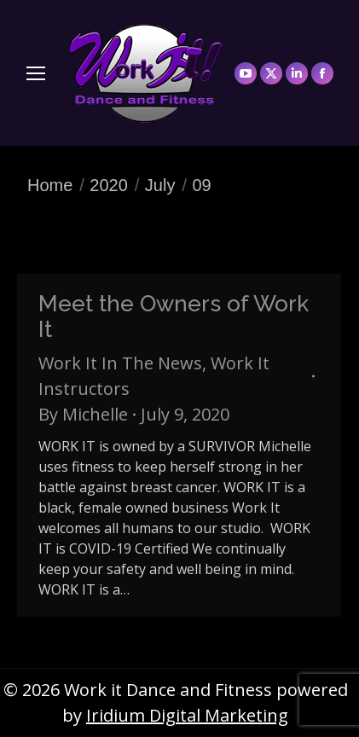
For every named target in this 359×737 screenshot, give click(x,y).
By (83, 414)
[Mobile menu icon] (36, 73)
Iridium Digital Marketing (187, 715)
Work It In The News (120, 362)
